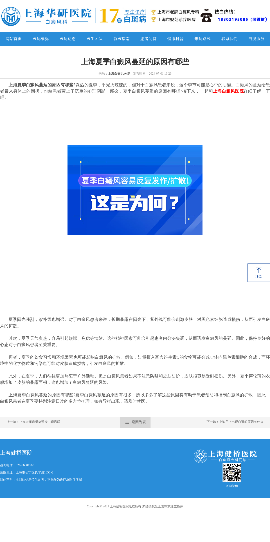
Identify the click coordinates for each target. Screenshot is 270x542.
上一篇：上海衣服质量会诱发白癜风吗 (33, 422)
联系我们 (229, 39)
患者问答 (148, 39)
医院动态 (67, 39)
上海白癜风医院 (119, 74)
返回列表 (135, 422)
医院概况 (40, 39)
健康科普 (175, 39)
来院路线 (202, 39)
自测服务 (256, 39)
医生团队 (94, 39)
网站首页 (13, 39)
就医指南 (121, 39)
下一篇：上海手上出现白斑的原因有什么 (235, 422)
